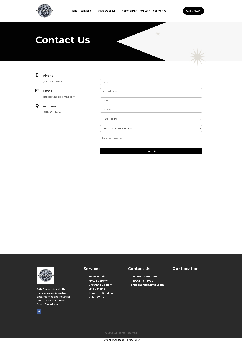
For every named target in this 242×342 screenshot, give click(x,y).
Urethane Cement (100, 284)
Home (74, 11)
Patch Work (96, 297)
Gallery (145, 11)
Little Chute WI (52, 112)
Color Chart (129, 11)
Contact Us (159, 11)
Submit (151, 151)
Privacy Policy (133, 340)
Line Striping (97, 288)
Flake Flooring (98, 276)
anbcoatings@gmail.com (59, 96)
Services (86, 11)
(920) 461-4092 (52, 81)
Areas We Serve (107, 11)
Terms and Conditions (113, 340)
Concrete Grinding (101, 293)
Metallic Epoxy (98, 280)
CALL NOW (193, 11)
